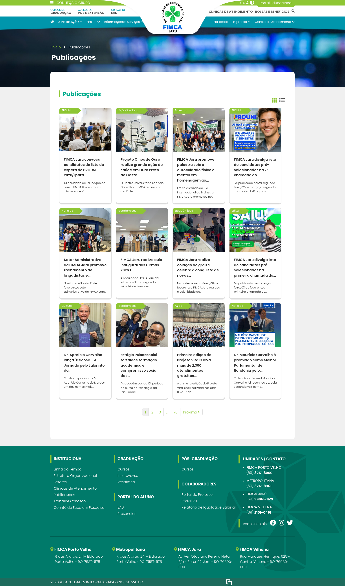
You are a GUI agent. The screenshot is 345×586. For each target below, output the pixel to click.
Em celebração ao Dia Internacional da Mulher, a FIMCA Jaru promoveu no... (195, 192)
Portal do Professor (198, 494)
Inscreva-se (127, 475)
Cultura (67, 305)
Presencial (126, 513)
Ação (178, 305)
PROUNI (66, 110)
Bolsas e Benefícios (272, 11)
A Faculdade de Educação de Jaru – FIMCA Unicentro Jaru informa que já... (84, 187)
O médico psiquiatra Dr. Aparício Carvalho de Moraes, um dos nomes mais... (84, 381)
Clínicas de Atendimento (231, 11)
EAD (118, 11)
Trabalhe (70, 500)
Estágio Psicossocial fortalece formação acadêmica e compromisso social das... (139, 364)
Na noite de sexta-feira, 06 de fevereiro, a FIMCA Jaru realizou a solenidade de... (198, 287)
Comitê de (79, 507)
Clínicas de (75, 487)
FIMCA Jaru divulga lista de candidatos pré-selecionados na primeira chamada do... (255, 266)
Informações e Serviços (123, 22)
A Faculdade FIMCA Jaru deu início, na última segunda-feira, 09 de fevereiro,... (140, 281)
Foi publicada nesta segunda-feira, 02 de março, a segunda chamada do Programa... (255, 187)
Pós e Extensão (91, 11)
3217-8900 (263, 472)
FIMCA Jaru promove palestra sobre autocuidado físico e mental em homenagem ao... (196, 169)
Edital (235, 210)
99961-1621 (263, 498)
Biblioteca (220, 22)
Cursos (123, 468)
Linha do (67, 468)
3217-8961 (263, 485)
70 (176, 411)
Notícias (67, 210)
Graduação (60, 11)
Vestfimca (126, 481)
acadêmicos (127, 210)
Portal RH (189, 500)
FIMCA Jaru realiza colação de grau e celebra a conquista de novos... (198, 266)
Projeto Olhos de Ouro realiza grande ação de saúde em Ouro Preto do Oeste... (142, 166)
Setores (60, 481)
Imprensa (241, 22)
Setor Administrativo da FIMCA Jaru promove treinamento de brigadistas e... (84, 266)
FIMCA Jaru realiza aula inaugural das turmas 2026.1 (142, 264)
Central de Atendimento (275, 22)
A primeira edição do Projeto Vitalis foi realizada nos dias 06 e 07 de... (197, 387)
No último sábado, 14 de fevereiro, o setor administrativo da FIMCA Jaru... (85, 287)
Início (56, 47)
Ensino (93, 22)
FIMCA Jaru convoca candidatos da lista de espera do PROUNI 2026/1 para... (84, 166)
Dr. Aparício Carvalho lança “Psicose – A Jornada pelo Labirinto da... (84, 361)
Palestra (181, 110)
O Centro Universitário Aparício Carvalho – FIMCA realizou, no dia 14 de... (142, 187)
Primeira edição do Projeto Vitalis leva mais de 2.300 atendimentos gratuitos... (194, 364)
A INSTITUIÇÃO (70, 22)
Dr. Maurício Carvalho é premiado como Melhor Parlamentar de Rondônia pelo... (255, 361)
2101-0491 (262, 511)
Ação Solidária (128, 110)
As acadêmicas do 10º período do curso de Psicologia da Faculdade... (142, 387)
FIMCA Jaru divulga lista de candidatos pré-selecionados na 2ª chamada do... (255, 166)
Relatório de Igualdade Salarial (209, 506)
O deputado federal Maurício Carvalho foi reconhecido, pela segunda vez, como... (255, 381)
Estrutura (75, 475)
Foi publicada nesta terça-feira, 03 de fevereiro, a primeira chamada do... (253, 287)
